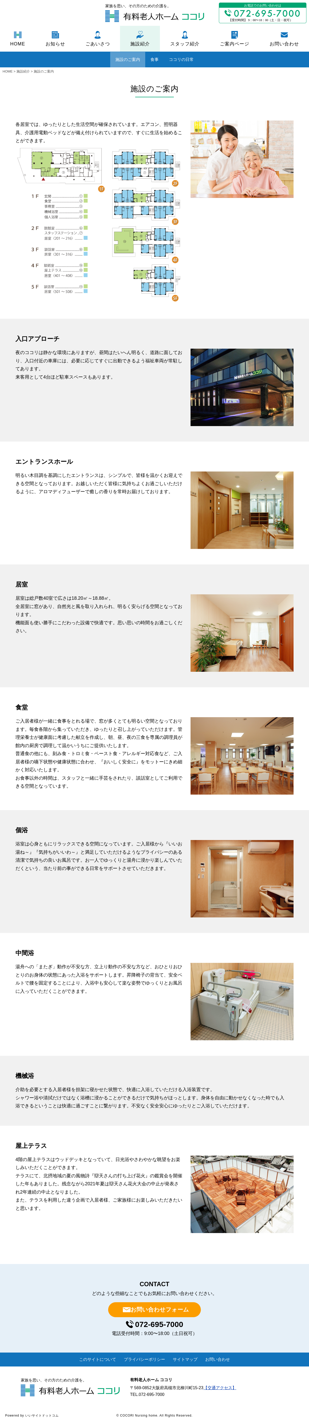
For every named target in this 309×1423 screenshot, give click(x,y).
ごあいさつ (97, 43)
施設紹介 (140, 43)
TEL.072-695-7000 (147, 1394)
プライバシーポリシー (144, 1359)
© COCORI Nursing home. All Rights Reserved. (154, 1415)
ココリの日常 (181, 59)
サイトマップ (185, 1359)
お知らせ (55, 43)
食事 (154, 59)
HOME (17, 43)
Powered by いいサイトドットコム (32, 1415)
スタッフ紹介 (185, 43)
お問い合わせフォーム (160, 1309)
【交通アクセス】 (219, 1388)
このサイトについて (97, 1359)
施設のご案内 (127, 59)
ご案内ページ (234, 43)
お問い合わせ (284, 43)
